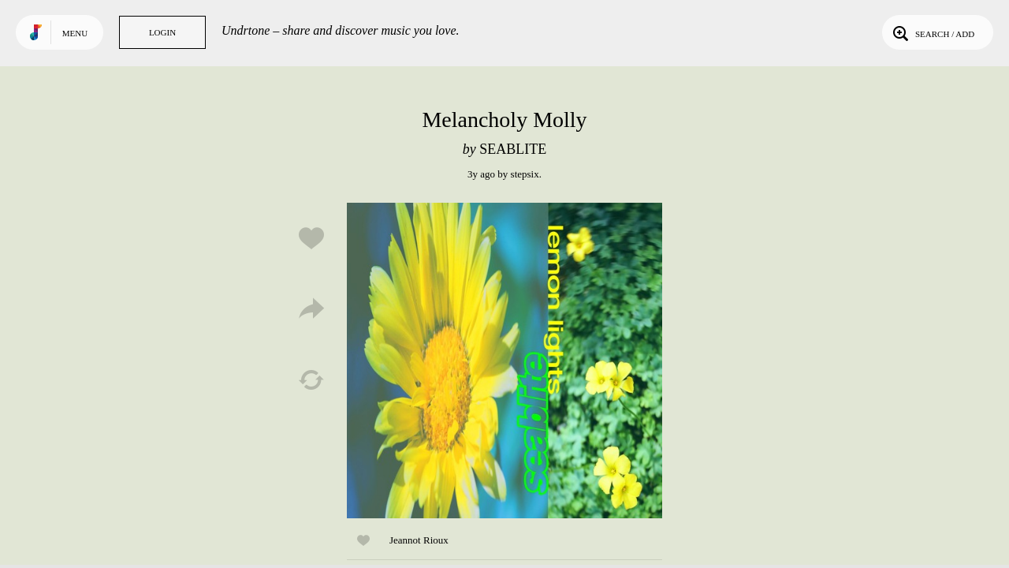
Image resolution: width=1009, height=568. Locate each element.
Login (162, 32)
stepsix (525, 174)
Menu (74, 33)
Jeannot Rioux (419, 540)
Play (504, 360)
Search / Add (932, 32)
